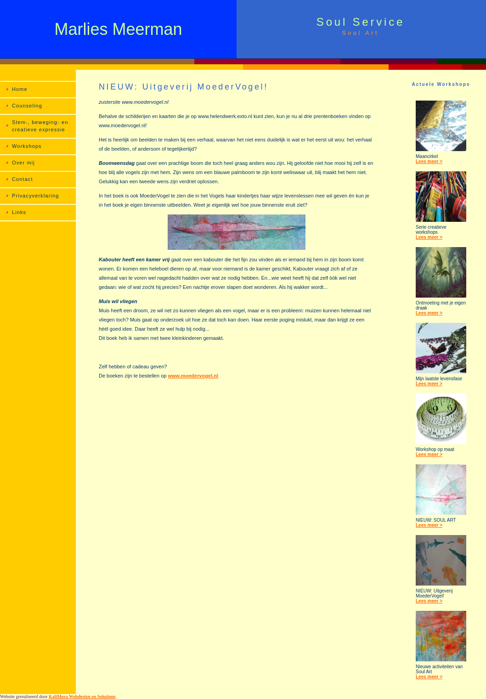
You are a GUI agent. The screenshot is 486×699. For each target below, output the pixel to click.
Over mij (23, 162)
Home (20, 89)
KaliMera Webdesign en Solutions (82, 696)
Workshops (27, 146)
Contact (22, 179)
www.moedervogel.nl (193, 375)
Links (19, 212)
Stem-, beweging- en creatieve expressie (40, 125)
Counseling (27, 105)
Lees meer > (429, 161)
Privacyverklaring (35, 195)
